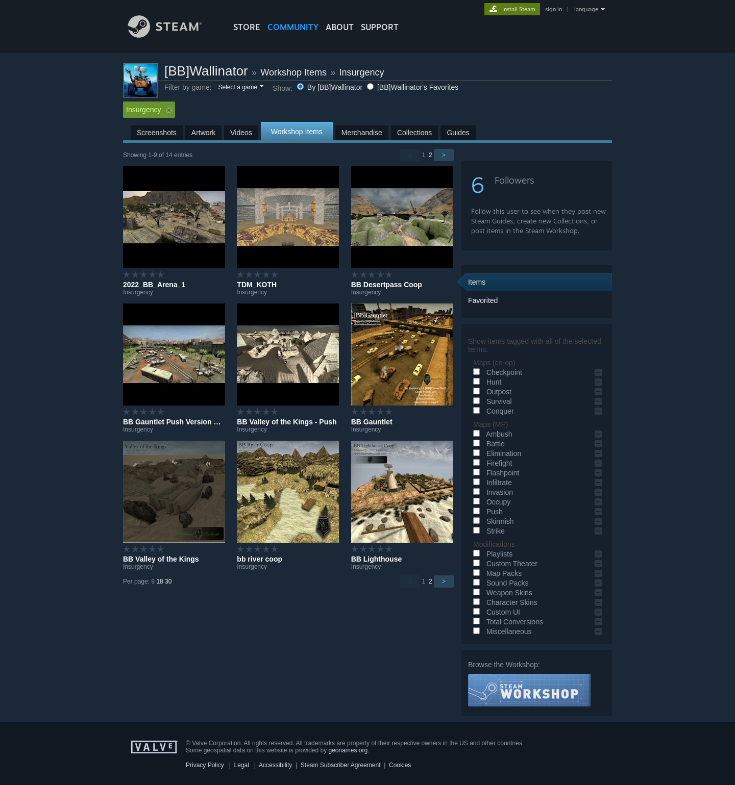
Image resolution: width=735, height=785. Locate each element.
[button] (240, 88)
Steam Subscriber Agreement (341, 765)
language (586, 9)
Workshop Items (293, 72)
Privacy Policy (205, 765)
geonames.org (348, 750)
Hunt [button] (485, 382)
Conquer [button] (492, 411)
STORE (246, 27)
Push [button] (486, 512)
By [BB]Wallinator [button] (330, 87)
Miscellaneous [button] (501, 631)
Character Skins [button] (503, 602)
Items (476, 282)
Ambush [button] (491, 434)
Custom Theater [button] (503, 564)
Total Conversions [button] (506, 622)
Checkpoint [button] (496, 372)
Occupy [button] (490, 502)
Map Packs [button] (496, 573)
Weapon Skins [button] (501, 593)
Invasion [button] (491, 492)
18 (159, 581)
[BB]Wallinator (206, 71)
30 (168, 581)
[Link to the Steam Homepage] (172, 35)
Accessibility (275, 765)
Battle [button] (487, 444)
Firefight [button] (491, 463)
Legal (241, 765)
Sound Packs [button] (499, 583)
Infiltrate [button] (491, 482)
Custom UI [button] (495, 612)
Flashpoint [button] (494, 473)
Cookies (400, 765)
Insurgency (361, 72)
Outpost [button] (490, 392)
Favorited (483, 300)
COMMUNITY (292, 27)
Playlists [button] (491, 554)
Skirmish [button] (492, 521)
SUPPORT (380, 27)
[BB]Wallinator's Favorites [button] (412, 87)
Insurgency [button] (149, 110)
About (340, 27)
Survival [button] (491, 401)
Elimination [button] (495, 453)
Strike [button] (487, 531)
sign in (553, 9)
